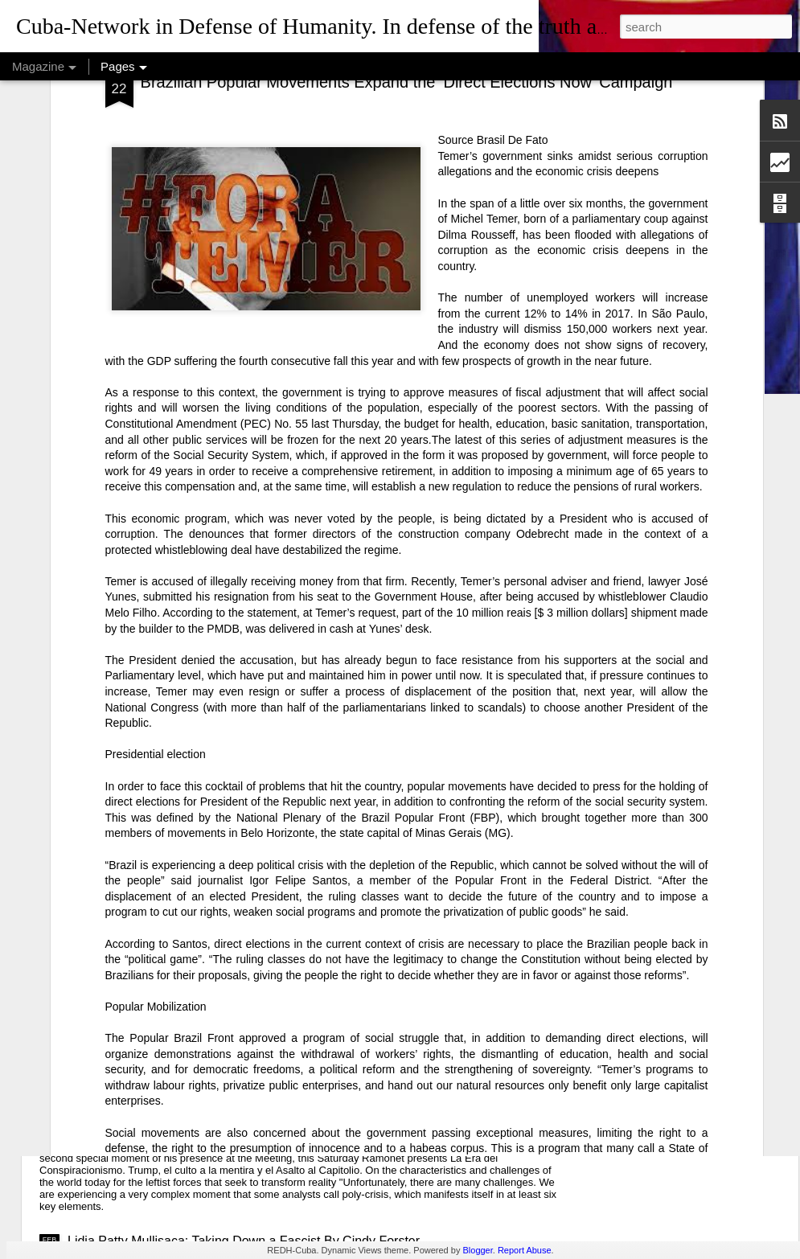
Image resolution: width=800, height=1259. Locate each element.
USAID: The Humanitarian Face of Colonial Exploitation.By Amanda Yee (272, 955)
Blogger (477, 1250)
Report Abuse (525, 1250)
